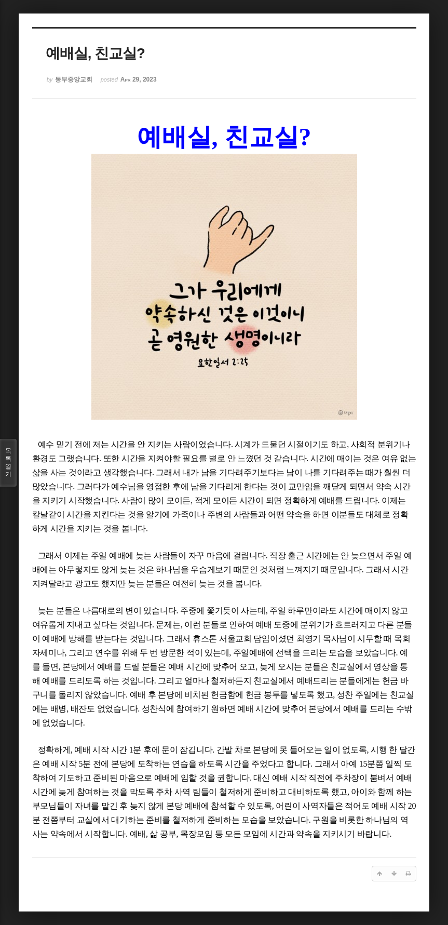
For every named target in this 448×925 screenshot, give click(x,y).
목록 (8, 462)
